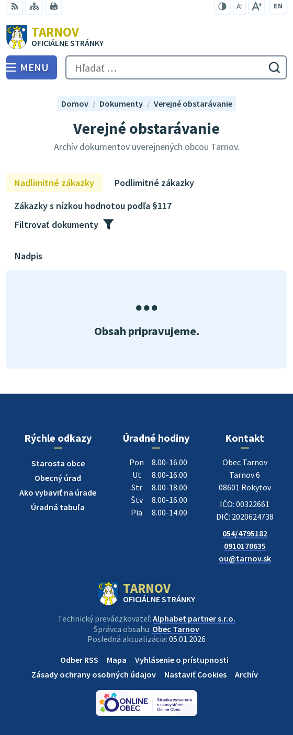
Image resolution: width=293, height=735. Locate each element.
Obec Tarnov (175, 629)
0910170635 (245, 546)
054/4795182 (244, 533)
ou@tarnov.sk (245, 558)
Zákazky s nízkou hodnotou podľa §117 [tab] (93, 206)
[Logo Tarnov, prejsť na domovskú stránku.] (146, 37)
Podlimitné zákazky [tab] (154, 183)
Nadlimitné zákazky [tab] (54, 183)
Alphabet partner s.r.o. (194, 618)
